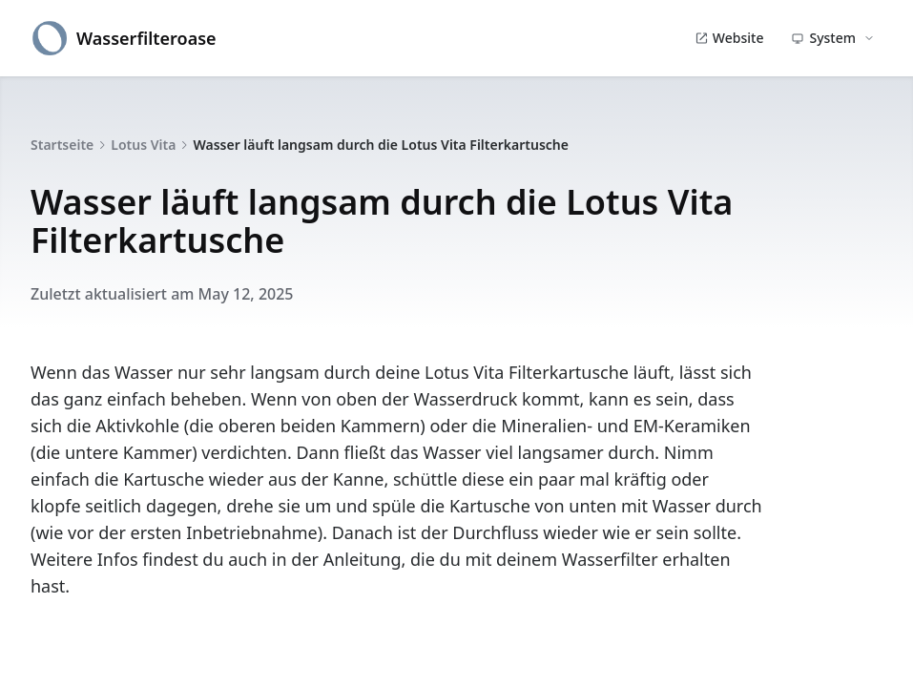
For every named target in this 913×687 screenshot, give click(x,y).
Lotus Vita (143, 144)
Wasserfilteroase (124, 38)
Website (729, 38)
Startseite (62, 144)
